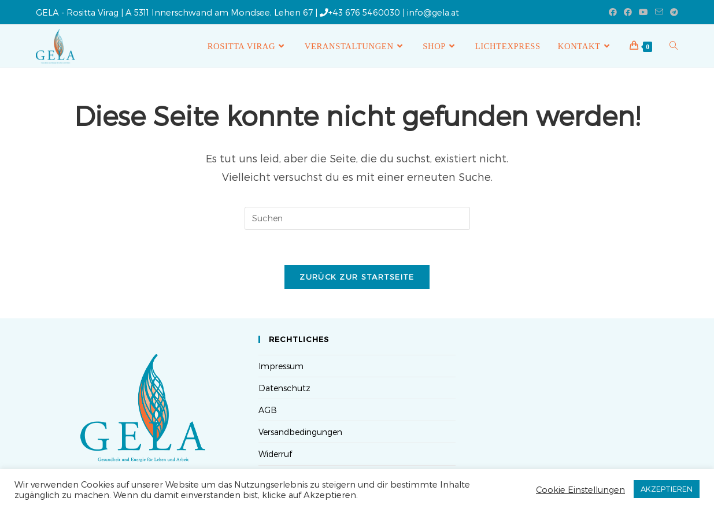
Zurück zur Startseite (356, 276)
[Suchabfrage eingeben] (357, 218)
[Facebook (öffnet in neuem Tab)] (612, 12)
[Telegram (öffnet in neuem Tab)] (672, 12)
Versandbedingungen (300, 432)
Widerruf (275, 454)
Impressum (281, 366)
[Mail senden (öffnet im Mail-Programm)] (659, 12)
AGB (267, 410)
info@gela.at (433, 12)
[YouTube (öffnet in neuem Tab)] (643, 12)
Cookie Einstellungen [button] (580, 489)
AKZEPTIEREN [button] (667, 488)
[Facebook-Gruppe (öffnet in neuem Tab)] (627, 12)
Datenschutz (284, 388)
